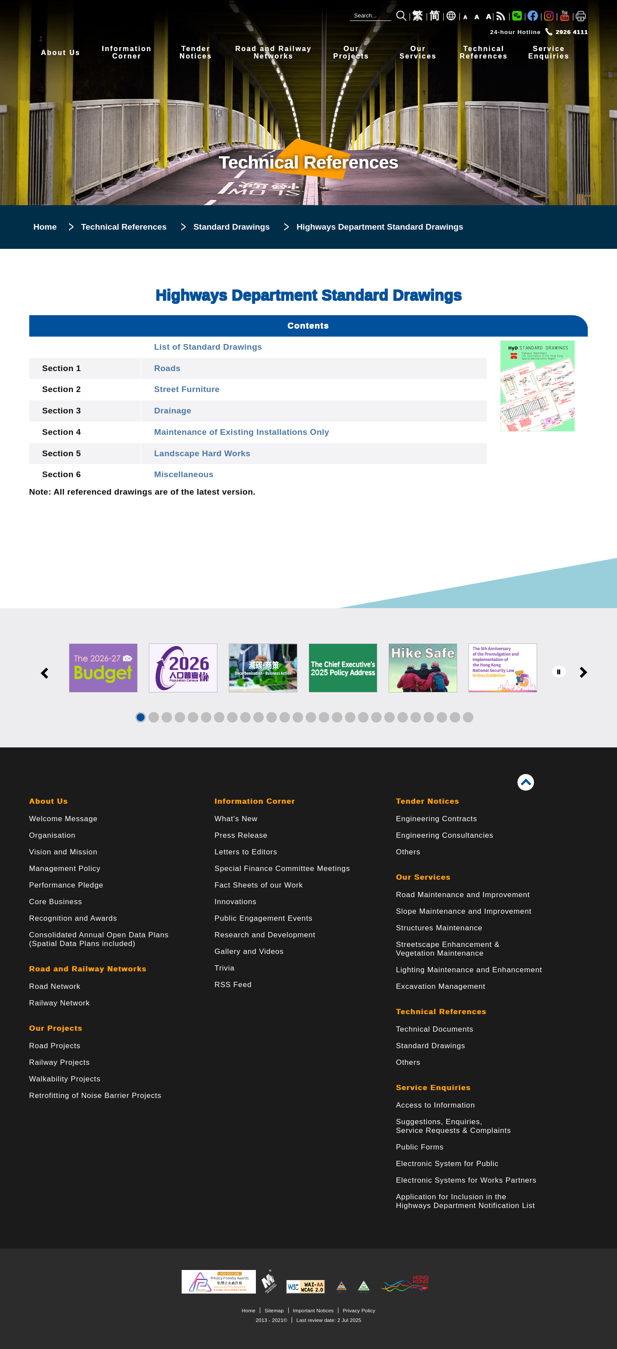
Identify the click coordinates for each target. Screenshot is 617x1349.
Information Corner (254, 801)
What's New (236, 819)
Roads (167, 368)
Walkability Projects (65, 1079)
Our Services (423, 877)
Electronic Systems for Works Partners (466, 1180)
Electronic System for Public (447, 1164)
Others (408, 852)
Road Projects (55, 1046)
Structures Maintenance (439, 928)
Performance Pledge (66, 885)
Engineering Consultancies (445, 835)
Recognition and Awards (73, 918)
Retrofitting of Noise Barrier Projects (95, 1095)
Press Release (241, 835)
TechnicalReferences (484, 52)
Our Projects (56, 1028)
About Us (60, 52)
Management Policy (65, 868)
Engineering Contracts (436, 819)
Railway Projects (59, 1062)
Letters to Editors (245, 852)
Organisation (52, 835)
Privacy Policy (359, 1310)
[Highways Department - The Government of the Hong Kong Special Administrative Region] (160, 20)
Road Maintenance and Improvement (463, 895)
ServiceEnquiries (549, 52)
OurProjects (351, 52)
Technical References (124, 226)
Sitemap (274, 1310)
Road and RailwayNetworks (273, 52)
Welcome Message (63, 819)
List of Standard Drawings (208, 346)
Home (45, 227)
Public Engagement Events (263, 918)
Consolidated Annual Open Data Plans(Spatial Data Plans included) (99, 939)
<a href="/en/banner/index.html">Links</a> (308, 677)
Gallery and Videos (249, 951)
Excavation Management (441, 986)
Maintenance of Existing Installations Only (241, 432)
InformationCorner (127, 52)
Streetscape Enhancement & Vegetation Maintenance (448, 948)
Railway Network (59, 1003)
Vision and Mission (63, 852)
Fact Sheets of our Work (258, 885)
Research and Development (264, 935)
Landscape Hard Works (202, 453)
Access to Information (435, 1105)
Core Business (56, 902)
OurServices (418, 52)
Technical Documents (435, 1029)
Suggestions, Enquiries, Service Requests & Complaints (453, 1126)
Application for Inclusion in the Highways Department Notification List (465, 1201)
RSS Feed (233, 985)
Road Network (55, 986)
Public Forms (420, 1147)
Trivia (224, 968)
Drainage (172, 410)
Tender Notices (427, 801)
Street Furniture (187, 389)
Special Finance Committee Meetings (282, 868)
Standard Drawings (231, 226)
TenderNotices (195, 52)
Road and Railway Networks (88, 969)
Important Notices (313, 1310)
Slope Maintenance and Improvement (464, 911)
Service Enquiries (433, 1088)
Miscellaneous (184, 474)
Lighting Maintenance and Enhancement (469, 970)
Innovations (235, 902)
